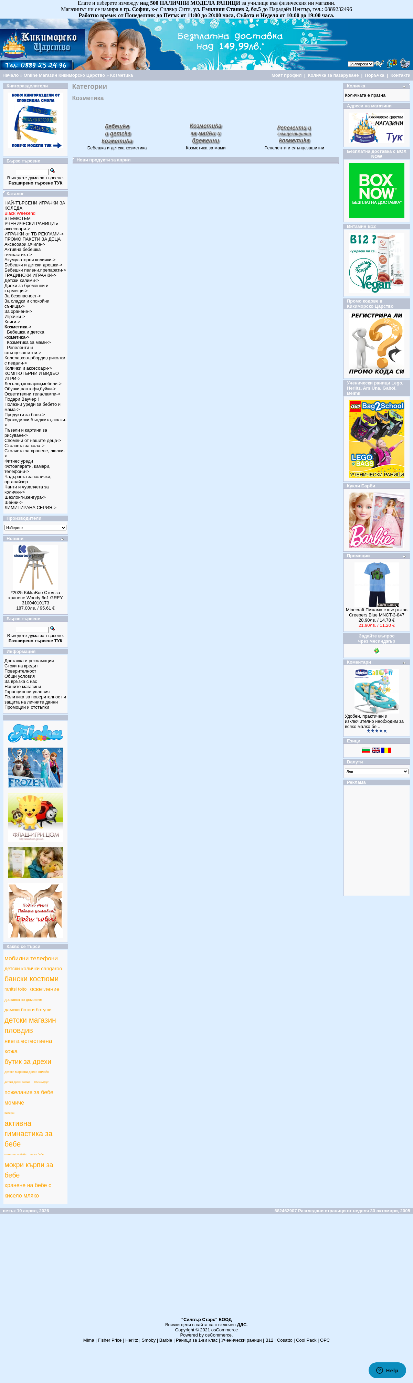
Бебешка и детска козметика (117, 145)
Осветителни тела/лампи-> (32, 394)
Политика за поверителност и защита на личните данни (35, 699)
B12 (269, 1340)
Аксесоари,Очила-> (24, 244)
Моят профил (287, 75)
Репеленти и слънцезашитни (294, 145)
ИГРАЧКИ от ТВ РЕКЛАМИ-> (34, 233)
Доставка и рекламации (29, 660)
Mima (88, 1340)
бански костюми (31, 979)
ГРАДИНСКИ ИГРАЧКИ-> (30, 275)
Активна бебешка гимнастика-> (22, 252)
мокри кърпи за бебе (28, 1170)
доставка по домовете (23, 999)
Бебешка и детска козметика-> (24, 334)
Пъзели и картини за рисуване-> (25, 432)
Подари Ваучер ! (21, 399)
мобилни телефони (31, 958)
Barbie (165, 1340)
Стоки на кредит (21, 665)
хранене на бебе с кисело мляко (27, 1190)
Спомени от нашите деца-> (32, 440)
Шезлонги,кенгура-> (25, 497)
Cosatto (285, 1340)
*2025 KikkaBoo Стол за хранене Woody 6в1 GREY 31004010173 (35, 597)
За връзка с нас (20, 681)
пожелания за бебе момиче (28, 1097)
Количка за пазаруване (333, 75)
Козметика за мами (206, 145)
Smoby (149, 1340)
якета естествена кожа (28, 1046)
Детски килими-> (21, 280)
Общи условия (19, 676)
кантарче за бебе (15, 1154)
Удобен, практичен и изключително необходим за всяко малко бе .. (374, 721)
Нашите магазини (22, 686)
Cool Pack (306, 1340)
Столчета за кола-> (24, 445)
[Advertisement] (206, 1268)
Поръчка (374, 75)
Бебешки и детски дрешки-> (33, 264)
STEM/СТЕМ (17, 218)
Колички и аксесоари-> (28, 368)
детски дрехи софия (17, 1082)
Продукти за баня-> (24, 414)
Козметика (121, 75)
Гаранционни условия (27, 691)
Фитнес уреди (18, 461)
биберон (9, 1113)
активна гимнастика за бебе (28, 1133)
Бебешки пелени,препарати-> (35, 270)
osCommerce (224, 1329)
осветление (44, 989)
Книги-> (12, 321)
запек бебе (37, 1154)
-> (18, 326)
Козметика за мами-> (29, 342)
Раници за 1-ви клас (197, 1340)
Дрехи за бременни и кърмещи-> (26, 288)
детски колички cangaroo (33, 968)
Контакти (401, 75)
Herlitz (131, 1340)
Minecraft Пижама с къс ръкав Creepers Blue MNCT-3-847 (376, 612)
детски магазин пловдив (30, 1025)
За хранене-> (18, 311)
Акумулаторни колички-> (29, 259)
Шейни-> (13, 502)
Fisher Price (109, 1340)
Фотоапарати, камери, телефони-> (27, 469)
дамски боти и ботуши (28, 1009)
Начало (10, 75)
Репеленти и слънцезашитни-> (22, 350)
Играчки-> (14, 316)
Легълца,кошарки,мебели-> (33, 383)
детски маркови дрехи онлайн (26, 1072)
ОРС (325, 1340)
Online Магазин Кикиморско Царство (64, 75)
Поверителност (20, 671)
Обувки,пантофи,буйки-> (30, 388)
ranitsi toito (15, 989)
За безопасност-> (22, 295)
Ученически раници (241, 1340)
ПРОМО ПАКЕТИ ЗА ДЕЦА (32, 239)
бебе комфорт (41, 1082)
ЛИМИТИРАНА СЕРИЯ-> (30, 507)
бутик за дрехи (27, 1061)
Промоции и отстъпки (26, 707)
